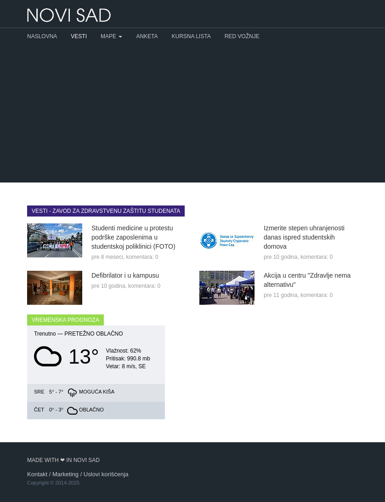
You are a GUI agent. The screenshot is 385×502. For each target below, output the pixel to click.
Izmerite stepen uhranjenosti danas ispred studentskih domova (304, 237)
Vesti (79, 36)
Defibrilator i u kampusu (125, 275)
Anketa (147, 36)
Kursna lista (191, 36)
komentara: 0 (142, 257)
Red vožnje (242, 36)
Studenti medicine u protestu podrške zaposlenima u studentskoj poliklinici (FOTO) (133, 237)
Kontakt (37, 474)
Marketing (65, 474)
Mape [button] (111, 36)
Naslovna (42, 36)
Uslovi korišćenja (106, 474)
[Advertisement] (192, 113)
